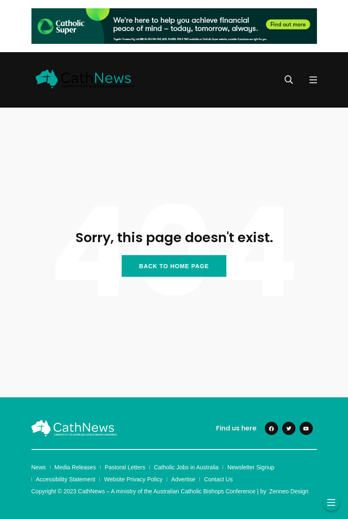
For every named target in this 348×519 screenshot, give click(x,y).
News (38, 467)
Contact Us (218, 479)
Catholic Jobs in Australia (186, 467)
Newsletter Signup (250, 467)
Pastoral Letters (125, 467)
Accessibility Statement (66, 479)
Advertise (183, 479)
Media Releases (75, 467)
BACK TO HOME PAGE (174, 265)
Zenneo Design (288, 491)
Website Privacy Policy (133, 479)
